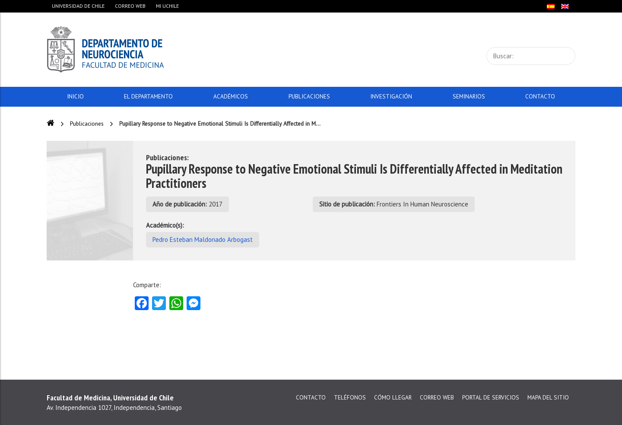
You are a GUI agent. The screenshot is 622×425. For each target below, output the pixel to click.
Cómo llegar (393, 397)
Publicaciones (309, 96)
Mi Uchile (167, 6)
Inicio (75, 96)
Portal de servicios (490, 397)
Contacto (540, 96)
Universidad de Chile (78, 6)
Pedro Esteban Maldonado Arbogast (202, 239)
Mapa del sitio (548, 397)
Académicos (230, 96)
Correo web (130, 6)
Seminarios (469, 96)
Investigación (391, 96)
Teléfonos (350, 397)
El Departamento (148, 96)
